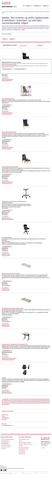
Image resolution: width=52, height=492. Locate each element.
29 (40, 399)
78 (8, 401)
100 (38, 401)
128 (41, 403)
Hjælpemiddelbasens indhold (24, 439)
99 (36, 401)
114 (15, 403)
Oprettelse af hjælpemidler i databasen (26, 444)
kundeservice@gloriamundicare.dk (9, 358)
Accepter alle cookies (6, 69)
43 (11, 400)
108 (4, 403)
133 (2, 404)
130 (44, 403)
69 (45, 400)
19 (27, 399)
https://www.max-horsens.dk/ (8, 219)
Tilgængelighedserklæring (23, 448)
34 (47, 399)
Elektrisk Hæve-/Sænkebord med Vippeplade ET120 (15, 344)
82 (14, 401)
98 (35, 401)
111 (10, 403)
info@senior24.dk (5, 288)
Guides (3, 416)
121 (28, 403)
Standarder (4, 419)
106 (49, 401)
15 (22, 399)
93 (28, 401)
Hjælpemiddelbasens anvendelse (25, 442)
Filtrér (4, 39)
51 (22, 400)
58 (31, 400)
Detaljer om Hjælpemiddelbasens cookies (9, 64)
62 (36, 400)
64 (39, 400)
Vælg (40, 45)
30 (42, 399)
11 (17, 399)
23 (33, 399)
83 (15, 401)
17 (25, 399)
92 (27, 401)
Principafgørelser (5, 417)
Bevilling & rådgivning (5, 440)
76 (6, 401)
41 (8, 400)
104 (45, 401)
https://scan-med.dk (6, 255)
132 (48, 403)
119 (24, 403)
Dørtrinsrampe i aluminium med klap (11, 273)
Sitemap (20, 440)
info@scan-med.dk (6, 254)
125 (35, 403)
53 (24, 400)
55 (27, 400)
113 (13, 403)
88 (22, 401)
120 (26, 403)
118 (23, 403)
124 (33, 403)
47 (16, 400)
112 (11, 403)
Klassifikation (11, 11)
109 (6, 403)
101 (40, 401)
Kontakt (43, 447)
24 (34, 399)
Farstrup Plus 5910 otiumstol (9, 132)
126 (37, 403)
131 (46, 403)
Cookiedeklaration (22, 452)
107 (2, 403)
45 (14, 400)
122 (30, 403)
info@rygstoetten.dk (6, 391)
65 (40, 400)
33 (46, 399)
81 (12, 401)
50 (20, 400)
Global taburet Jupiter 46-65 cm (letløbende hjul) (14, 201)
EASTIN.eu (4, 423)
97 (33, 401)
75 (5, 401)
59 (32, 400)
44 (12, 400)
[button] (24, 5)
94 (29, 401)
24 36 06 (24, 28)
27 (38, 399)
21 (30, 399)
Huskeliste (36, 5)
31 (43, 399)
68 (44, 400)
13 (19, 399)
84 (16, 401)
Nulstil (11, 39)
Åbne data (21, 445)
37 (3, 400)
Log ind (45, 5)
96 (32, 401)
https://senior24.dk (5, 290)
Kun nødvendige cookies (19, 69)
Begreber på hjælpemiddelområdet (7, 439)
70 (46, 400)
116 (19, 403)
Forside (7, 11)
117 (21, 403)
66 (41, 400)
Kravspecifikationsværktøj (6, 445)
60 (33, 400)
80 (11, 401)
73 (2, 401)
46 (15, 400)
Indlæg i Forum (5, 414)
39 (6, 400)
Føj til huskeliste (6, 105)
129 (43, 403)
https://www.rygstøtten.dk (7, 393)
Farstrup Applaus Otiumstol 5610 (10, 166)
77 (7, 401)
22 (31, 399)
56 (28, 400)
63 (37, 400)
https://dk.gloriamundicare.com (8, 359)
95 (31, 401)
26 (36, 399)
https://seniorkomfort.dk (7, 80)
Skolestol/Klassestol (7, 237)
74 (3, 401)
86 (19, 401)
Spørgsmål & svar (22, 453)
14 (21, 399)
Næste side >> (7, 404)
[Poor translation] (5, 470)
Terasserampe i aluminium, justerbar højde (12, 308)
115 (17, 403)
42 (10, 400)
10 (16, 399)
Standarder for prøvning (5, 446)
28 (39, 399)
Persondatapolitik (22, 450)
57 (29, 400)
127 (39, 403)
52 (23, 400)
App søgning (3, 448)
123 (32, 403)
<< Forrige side (5, 399)
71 (48, 400)
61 (35, 400)
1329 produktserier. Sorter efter (10, 45)
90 (24, 401)
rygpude (4, 377)
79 (10, 401)
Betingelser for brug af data (24, 447)
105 (47, 401)
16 (23, 399)
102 (41, 401)
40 (7, 400)
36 (2, 400)
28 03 (23, 29)
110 (8, 403)
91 (25, 401)
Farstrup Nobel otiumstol (8, 98)
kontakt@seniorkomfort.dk (7, 79)
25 (35, 399)
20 (29, 399)
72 (49, 400)
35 (48, 399)
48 (18, 400)
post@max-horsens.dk (6, 218)
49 (19, 400)
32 (44, 399)
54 (25, 400)
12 (18, 399)
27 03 (47, 28)
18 (26, 399)
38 (5, 400)
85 (18, 401)
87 (20, 401)
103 (43, 401)
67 (42, 400)
